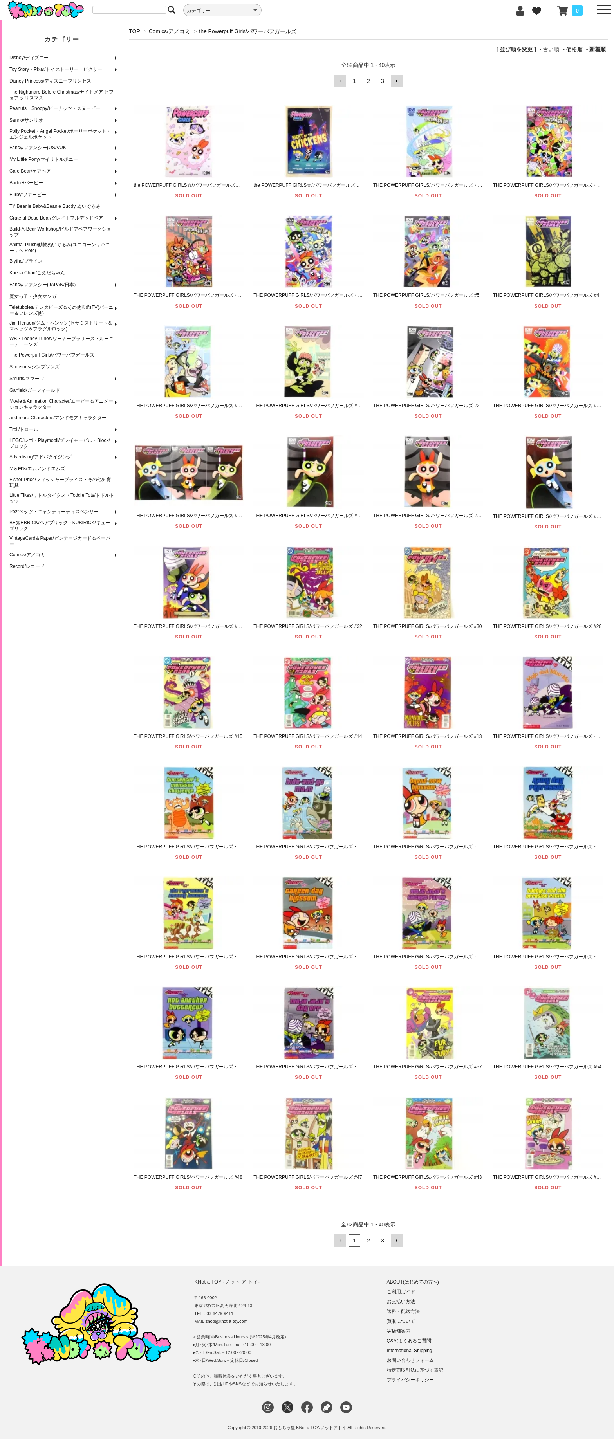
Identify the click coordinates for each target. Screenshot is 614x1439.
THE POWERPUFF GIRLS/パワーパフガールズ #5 (426, 295)
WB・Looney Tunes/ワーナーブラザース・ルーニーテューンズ (61, 341)
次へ (397, 81)
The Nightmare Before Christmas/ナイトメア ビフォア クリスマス (61, 95)
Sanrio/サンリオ (26, 120)
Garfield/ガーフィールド (34, 390)
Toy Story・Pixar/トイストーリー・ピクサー (55, 69)
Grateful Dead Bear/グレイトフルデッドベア (56, 218)
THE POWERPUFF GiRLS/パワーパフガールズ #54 (547, 1066)
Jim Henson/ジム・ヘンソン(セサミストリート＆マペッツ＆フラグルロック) (60, 326)
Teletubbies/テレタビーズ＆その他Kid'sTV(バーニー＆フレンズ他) (61, 310)
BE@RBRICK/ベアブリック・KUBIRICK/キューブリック (59, 525)
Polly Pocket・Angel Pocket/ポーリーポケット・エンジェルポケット (60, 134)
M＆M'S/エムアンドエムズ (37, 468)
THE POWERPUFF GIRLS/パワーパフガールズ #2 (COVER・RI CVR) (329, 405)
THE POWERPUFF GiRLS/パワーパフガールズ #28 (547, 626)
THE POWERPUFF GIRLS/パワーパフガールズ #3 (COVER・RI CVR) (209, 405)
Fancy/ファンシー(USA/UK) (38, 147)
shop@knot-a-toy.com (226, 1321)
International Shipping (409, 1350)
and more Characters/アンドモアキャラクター (58, 417)
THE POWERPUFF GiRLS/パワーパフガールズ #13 (427, 736)
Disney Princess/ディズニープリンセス (50, 81)
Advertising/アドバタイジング (40, 457)
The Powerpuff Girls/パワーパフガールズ (51, 355)
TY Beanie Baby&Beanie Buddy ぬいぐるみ (55, 206)
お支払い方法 (401, 1301)
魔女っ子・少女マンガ (32, 296)
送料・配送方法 (403, 1311)
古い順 (551, 49)
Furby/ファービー (27, 194)
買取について (401, 1321)
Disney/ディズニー (29, 57)
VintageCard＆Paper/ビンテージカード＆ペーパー (59, 541)
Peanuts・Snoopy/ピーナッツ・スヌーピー (54, 108)
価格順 (574, 49)
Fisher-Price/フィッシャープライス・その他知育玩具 (60, 482)
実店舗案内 (398, 1331)
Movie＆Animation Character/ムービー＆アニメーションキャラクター (61, 404)
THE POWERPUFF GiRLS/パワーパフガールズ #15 (188, 736)
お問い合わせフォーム (410, 1360)
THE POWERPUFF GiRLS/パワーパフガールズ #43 (427, 1177)
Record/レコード (27, 566)
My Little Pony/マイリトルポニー (43, 159)
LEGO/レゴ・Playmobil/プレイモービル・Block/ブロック (59, 443)
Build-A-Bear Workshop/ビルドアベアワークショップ (60, 232)
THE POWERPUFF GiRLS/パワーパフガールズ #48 (188, 1177)
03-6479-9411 (219, 1313)
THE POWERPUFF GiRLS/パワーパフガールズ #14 (307, 736)
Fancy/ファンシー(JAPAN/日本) (42, 284)
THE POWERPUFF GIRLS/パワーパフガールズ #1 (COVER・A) (201, 626)
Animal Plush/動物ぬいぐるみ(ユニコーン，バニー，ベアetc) (59, 247)
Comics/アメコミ (27, 554)
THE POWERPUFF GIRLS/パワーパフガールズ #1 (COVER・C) (441, 515)
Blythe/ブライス (26, 261)
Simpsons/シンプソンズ (34, 367)
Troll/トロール (23, 429)
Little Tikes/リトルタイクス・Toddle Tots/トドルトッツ (61, 498)
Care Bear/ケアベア (30, 171)
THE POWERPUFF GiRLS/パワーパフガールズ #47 (307, 1177)
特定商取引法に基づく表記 (415, 1370)
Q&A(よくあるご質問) (410, 1340)
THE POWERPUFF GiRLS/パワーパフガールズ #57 (427, 1066)
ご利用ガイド (401, 1292)
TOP (134, 31)
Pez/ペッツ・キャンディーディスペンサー (54, 511)
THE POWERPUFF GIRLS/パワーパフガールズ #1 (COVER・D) (321, 515)
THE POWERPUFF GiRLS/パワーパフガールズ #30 (427, 626)
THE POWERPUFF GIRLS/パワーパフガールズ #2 (426, 405)
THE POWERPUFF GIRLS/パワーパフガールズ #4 (546, 295)
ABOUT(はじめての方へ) (413, 1282)
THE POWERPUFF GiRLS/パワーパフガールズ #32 (307, 626)
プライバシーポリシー (410, 1380)
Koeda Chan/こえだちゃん (37, 273)
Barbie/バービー (26, 183)
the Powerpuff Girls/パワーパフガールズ (247, 31)
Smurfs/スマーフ (26, 378)
